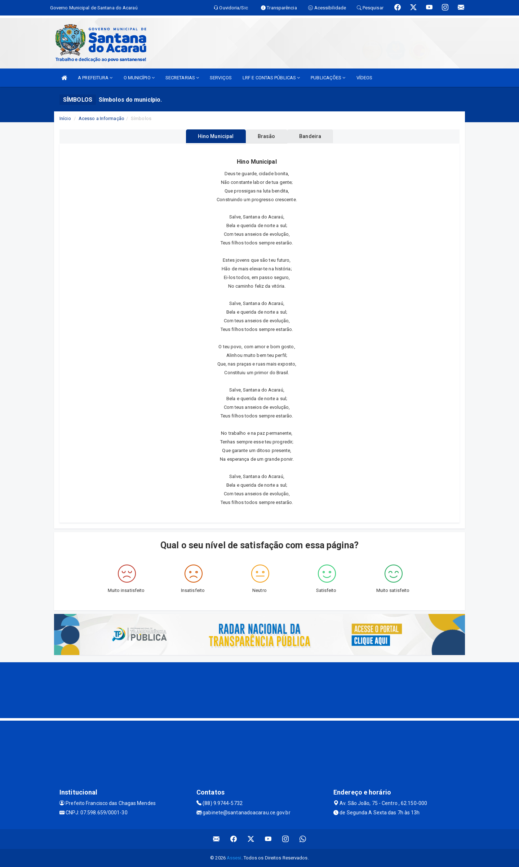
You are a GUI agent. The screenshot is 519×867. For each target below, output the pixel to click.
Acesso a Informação (101, 118)
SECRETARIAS (182, 77)
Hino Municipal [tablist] (209, 136)
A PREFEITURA (95, 77)
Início (65, 118)
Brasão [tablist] (266, 136)
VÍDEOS (364, 77)
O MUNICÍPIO (139, 77)
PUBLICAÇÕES (328, 77)
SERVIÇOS (221, 77)
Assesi (234, 858)
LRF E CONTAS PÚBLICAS (271, 77)
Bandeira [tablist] (317, 136)
